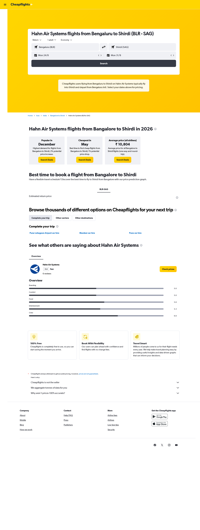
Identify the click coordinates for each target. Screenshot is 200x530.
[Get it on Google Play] (161, 416)
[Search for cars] (5, 26)
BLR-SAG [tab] (105, 189)
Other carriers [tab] (63, 218)
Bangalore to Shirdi (59, 116)
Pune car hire (137, 233)
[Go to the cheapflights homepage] (22, 4)
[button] (5, 4)
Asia (39, 116)
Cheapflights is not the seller (106, 382)
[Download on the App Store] (161, 423)
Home (31, 116)
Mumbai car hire (88, 233)
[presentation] (157, 129)
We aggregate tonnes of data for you (106, 388)
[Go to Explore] (5, 32)
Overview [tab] (37, 256)
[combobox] (38, 39)
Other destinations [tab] (85, 218)
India (46, 116)
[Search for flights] (5, 14)
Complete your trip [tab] (42, 218)
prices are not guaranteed (89, 374)
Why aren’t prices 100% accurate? (106, 393)
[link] (48, 160)
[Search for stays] (5, 20)
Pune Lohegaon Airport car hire (46, 233)
